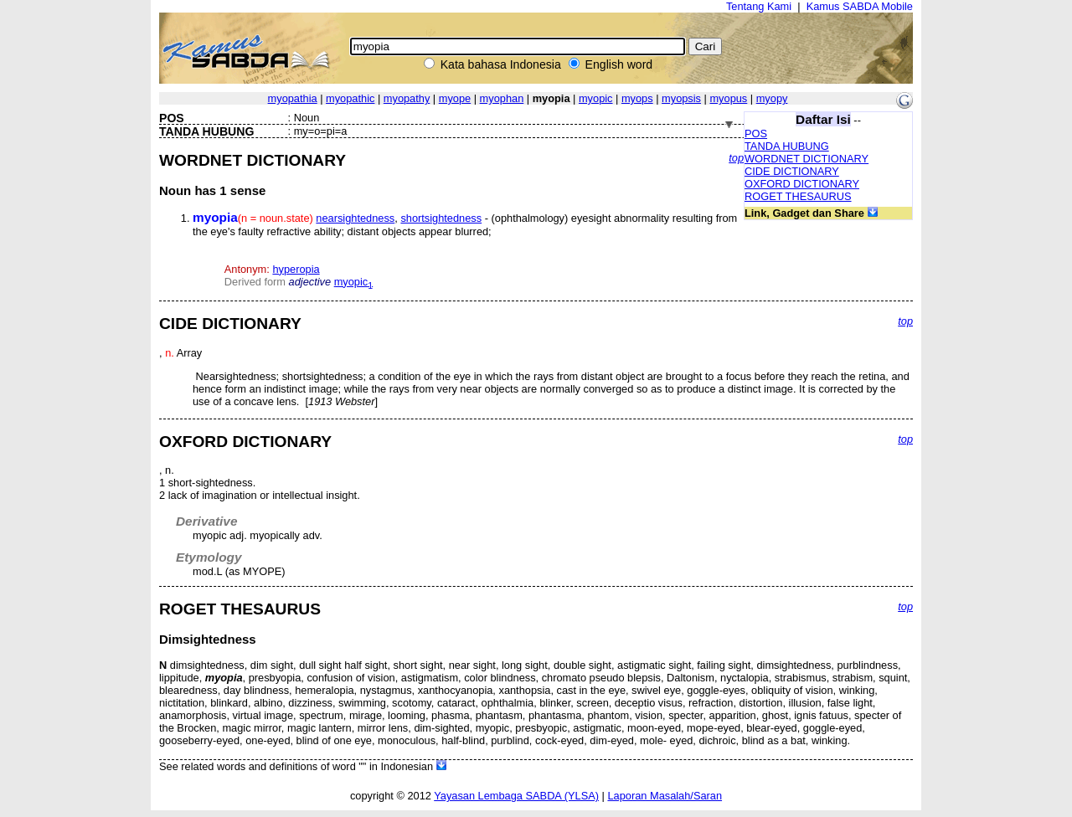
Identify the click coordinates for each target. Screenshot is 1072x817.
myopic (596, 98)
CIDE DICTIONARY (792, 171)
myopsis (681, 98)
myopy (772, 98)
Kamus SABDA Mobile (860, 6)
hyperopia (295, 269)
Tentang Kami (758, 6)
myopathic (350, 98)
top (736, 158)
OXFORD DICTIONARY (802, 183)
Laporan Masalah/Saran (664, 795)
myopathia (292, 98)
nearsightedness (355, 218)
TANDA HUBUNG (787, 146)
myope (455, 98)
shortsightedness (441, 218)
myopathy (407, 98)
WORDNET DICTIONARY (806, 158)
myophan (502, 98)
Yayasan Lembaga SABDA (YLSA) (516, 795)
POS (756, 133)
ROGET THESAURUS (798, 196)
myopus (728, 98)
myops (637, 98)
